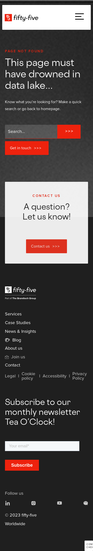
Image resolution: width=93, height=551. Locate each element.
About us (13, 348)
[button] (79, 17)
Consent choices (90, 546)
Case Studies (18, 323)
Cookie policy (28, 376)
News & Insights (20, 331)
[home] (23, 17)
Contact (12, 365)
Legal (10, 376)
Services (13, 314)
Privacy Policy (79, 376)
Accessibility (54, 376)
